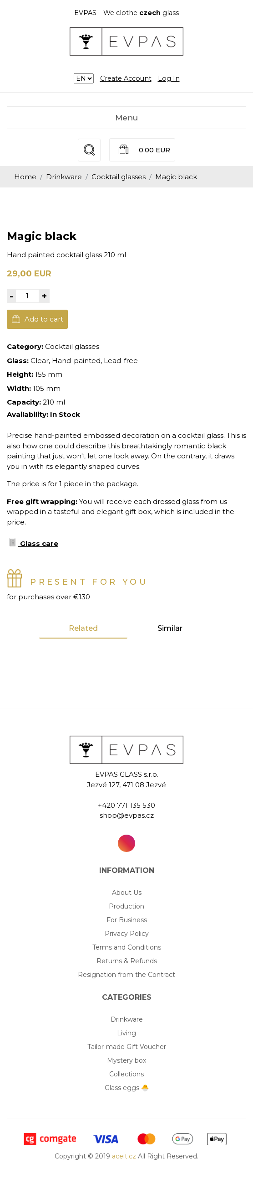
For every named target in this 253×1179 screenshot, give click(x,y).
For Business (126, 920)
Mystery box (126, 1060)
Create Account (126, 78)
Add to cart (37, 318)
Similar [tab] (169, 628)
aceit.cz (124, 1156)
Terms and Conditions (126, 947)
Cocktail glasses (118, 176)
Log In (169, 78)
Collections (126, 1074)
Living (126, 1033)
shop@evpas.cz (127, 815)
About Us (127, 892)
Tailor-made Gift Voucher (126, 1047)
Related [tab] (83, 628)
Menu (126, 117)
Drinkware (64, 176)
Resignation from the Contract (126, 975)
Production (126, 906)
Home (25, 176)
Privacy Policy (127, 934)
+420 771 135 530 (126, 805)
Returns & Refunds (126, 961)
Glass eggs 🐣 (127, 1088)
